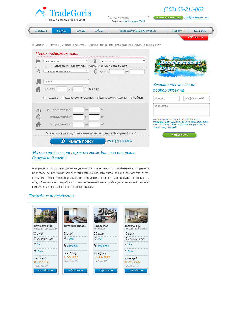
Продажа (41, 30)
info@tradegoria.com (196, 17)
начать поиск (77, 141)
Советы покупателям (73, 45)
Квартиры (72, 246)
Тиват (70, 239)
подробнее (45, 270)
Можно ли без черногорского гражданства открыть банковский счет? (125, 45)
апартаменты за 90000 (134, 21)
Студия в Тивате (75, 226)
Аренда (80, 30)
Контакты (200, 30)
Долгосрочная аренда (112, 97)
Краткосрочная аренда (77, 97)
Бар (39, 244)
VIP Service (196, 37)
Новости (177, 30)
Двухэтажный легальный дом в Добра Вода (45, 229)
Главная (39, 45)
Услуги (61, 30)
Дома (40, 251)
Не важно (92, 88)
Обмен (99, 30)
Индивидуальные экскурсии (138, 30)
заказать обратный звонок (168, 17)
